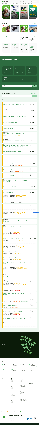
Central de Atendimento (30, 3)
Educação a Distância (22, 385)
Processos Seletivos (4, 3)
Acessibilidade (31, 383)
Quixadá (12, 402)
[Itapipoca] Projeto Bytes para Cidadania (10, 206)
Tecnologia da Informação (23, 386)
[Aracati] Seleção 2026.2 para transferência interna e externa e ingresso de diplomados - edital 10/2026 (15, 105)
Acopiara (12, 380)
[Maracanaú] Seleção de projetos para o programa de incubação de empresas (14, 294)
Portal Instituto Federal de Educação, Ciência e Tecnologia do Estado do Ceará (5, 1)
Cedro (12, 386)
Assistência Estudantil (22, 387)
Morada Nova (12, 399)
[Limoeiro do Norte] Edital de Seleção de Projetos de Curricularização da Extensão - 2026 (15, 221)
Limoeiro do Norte (13, 396)
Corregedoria (21, 393)
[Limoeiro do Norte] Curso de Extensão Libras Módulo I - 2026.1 (13, 251)
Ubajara (12, 406)
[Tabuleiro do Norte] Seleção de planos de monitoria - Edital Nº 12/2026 (15, 324)
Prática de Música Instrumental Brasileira (10, 122)
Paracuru (12, 400)
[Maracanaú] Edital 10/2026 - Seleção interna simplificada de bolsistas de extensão (15, 263)
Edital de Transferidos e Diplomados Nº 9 (10, 305)
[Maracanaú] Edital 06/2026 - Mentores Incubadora (11, 276)
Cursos (8, 3)
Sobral (12, 403)
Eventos (21, 401)
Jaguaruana (12, 394)
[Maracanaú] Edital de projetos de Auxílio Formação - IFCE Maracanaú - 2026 (15, 281)
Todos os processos (34, 93)
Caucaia (12, 385)
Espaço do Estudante (22, 397)
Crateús (12, 387)
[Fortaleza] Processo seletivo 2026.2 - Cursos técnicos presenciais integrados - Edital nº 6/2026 (14, 169)
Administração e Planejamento (23, 384)
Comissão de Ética (22, 392)
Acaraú (12, 379)
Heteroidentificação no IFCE (23, 399)
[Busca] (33, 1)
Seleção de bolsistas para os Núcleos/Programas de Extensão (13, 140)
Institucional (14, 3)
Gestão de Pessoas (22, 383)
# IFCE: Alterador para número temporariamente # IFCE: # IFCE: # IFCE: (17, 96)
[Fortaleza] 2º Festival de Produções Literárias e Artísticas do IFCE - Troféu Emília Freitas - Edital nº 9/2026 (14, 186)
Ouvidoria (21, 391)
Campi (11, 3)
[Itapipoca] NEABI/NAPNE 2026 (8, 192)
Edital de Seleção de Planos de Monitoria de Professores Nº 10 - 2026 (14, 311)
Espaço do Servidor (22, 398)
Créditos (30, 385)
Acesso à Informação (18, 3)
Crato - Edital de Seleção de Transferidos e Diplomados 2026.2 (13, 151)
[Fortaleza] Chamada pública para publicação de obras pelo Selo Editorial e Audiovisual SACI (15, 181)
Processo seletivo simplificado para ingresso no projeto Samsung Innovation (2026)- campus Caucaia (14, 134)
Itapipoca (12, 392)
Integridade (21, 390)
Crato (12, 388)
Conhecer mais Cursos (33, 59)
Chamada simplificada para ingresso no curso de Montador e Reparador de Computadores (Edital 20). (15, 128)
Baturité (12, 382)
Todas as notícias (34, 23)
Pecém (12, 401)
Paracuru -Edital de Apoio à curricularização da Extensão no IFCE (14, 318)
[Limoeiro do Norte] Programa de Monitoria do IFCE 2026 (12, 226)
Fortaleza (12, 389)
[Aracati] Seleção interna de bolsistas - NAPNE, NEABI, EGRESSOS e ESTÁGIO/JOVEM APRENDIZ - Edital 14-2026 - (14, 117)
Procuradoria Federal (22, 394)
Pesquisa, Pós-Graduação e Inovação (23, 382)
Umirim (12, 407)
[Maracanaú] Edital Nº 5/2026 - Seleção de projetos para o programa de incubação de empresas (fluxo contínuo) (15, 299)
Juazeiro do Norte (13, 395)
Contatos (23, 3)
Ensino (21, 380)
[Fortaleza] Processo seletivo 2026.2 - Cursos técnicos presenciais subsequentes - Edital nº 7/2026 (14, 175)
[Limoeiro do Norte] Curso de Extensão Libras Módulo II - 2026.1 (13, 257)
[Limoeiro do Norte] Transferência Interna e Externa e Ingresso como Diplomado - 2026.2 (14, 238)
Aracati (12, 381)
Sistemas (26, 3)
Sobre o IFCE (21, 379)
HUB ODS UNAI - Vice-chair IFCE (23, 400)
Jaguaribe (12, 393)
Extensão (21, 381)
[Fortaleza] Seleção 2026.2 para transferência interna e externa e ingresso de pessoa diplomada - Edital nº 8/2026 (14, 163)
